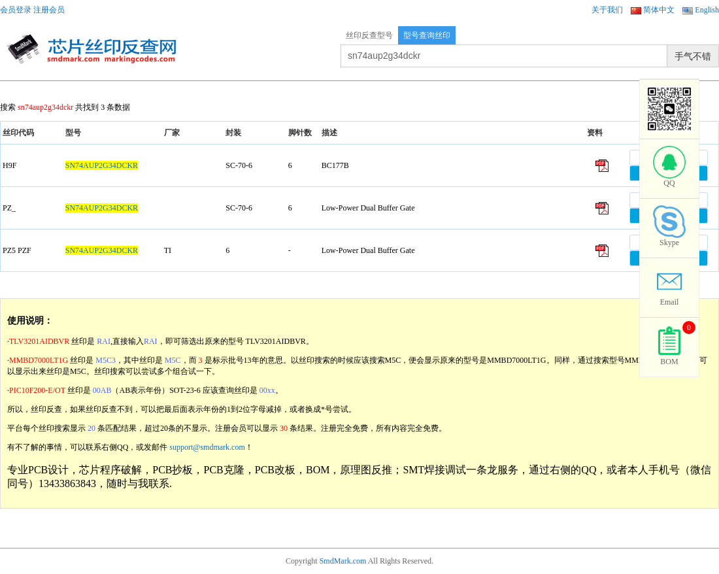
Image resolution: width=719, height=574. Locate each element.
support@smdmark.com (206, 447)
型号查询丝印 (426, 35)
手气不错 (693, 56)
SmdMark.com (343, 561)
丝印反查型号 (369, 35)
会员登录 (15, 9)
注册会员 (49, 9)
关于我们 (607, 9)
